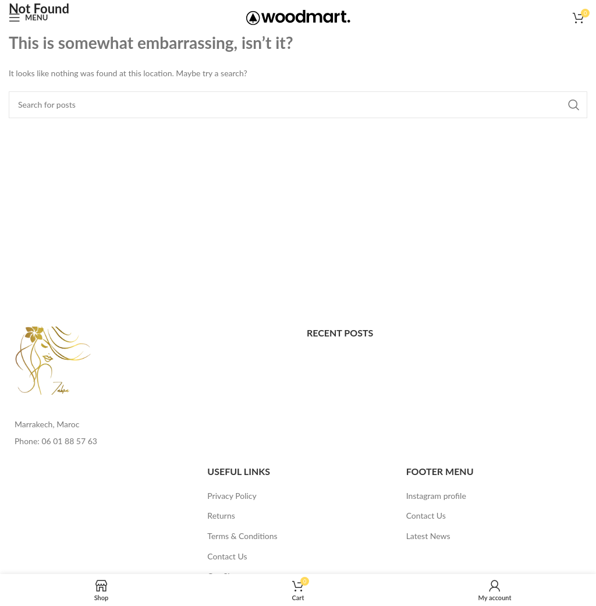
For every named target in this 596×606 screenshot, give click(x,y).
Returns (221, 515)
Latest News (428, 536)
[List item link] (149, 441)
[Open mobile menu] (28, 17)
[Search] (298, 104)
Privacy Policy (231, 496)
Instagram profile (436, 496)
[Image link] (54, 359)
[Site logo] (298, 17)
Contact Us (227, 556)
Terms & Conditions (242, 536)
